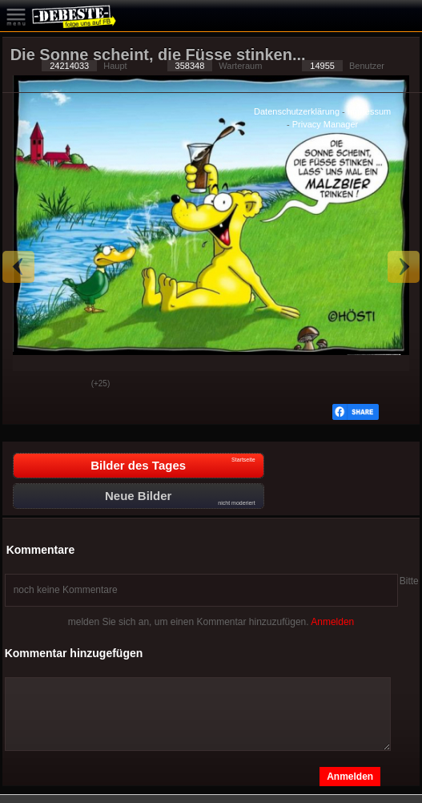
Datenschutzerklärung (297, 111)
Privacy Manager (325, 124)
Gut (27, 384)
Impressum (369, 111)
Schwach (67, 384)
